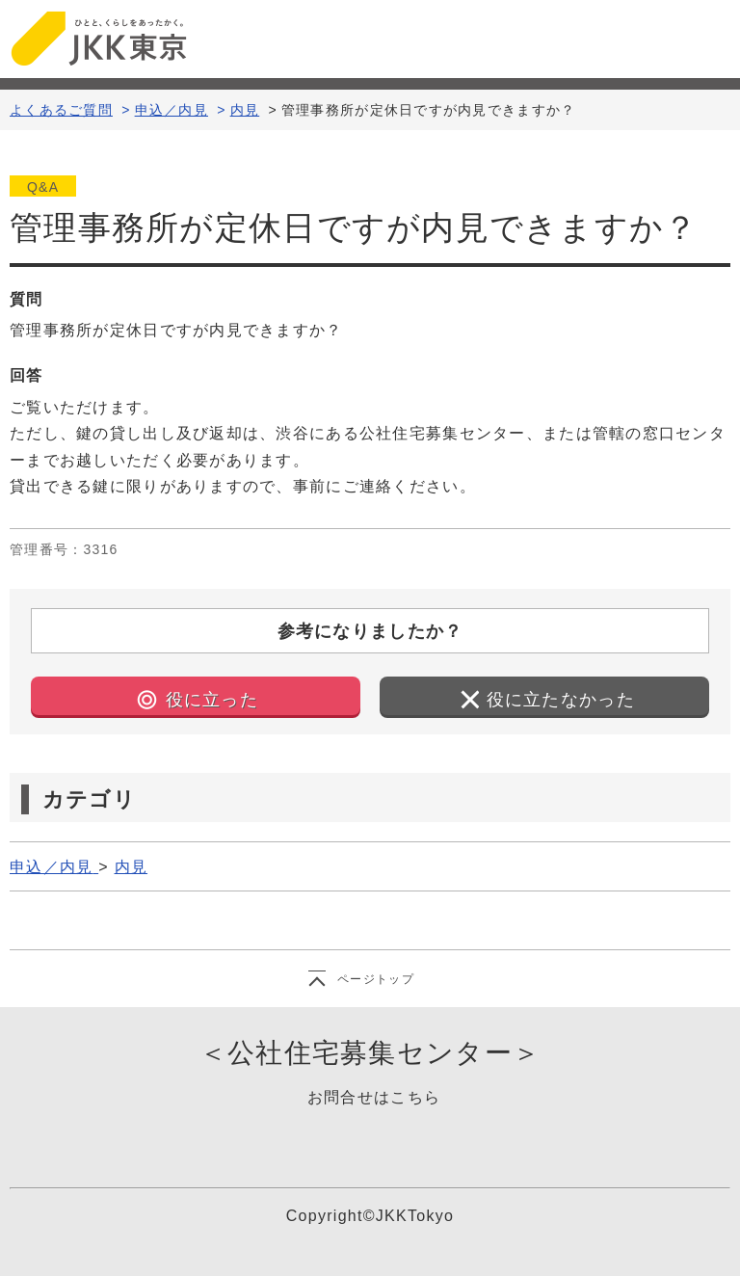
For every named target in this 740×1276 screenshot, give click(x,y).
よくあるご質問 (61, 110)
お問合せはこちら (373, 1097)
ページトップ (375, 979)
